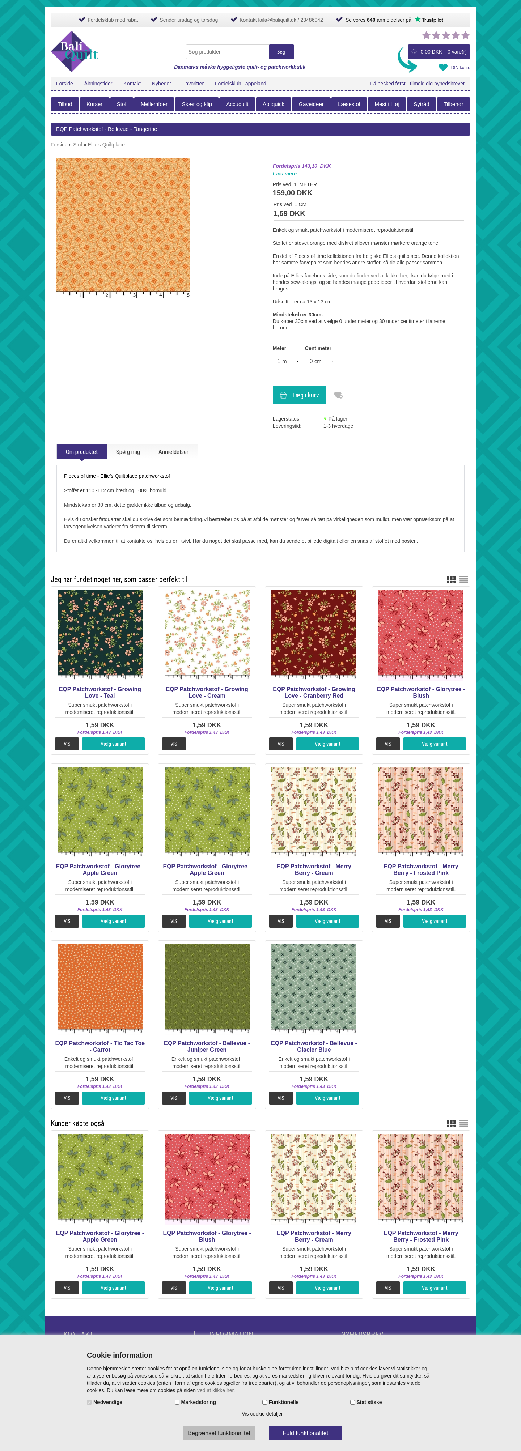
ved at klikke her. (216, 1390)
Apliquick (273, 104)
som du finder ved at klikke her (373, 275)
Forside (64, 83)
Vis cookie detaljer (262, 1414)
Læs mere (285, 173)
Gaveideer (311, 104)
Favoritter (193, 83)
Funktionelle (283, 1402)
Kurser (94, 104)
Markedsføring (198, 1402)
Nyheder (161, 83)
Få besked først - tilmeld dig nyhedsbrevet (417, 83)
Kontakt (132, 83)
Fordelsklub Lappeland (240, 83)
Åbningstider (98, 83)
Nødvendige (107, 1402)
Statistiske (369, 1402)
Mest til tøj (386, 104)
